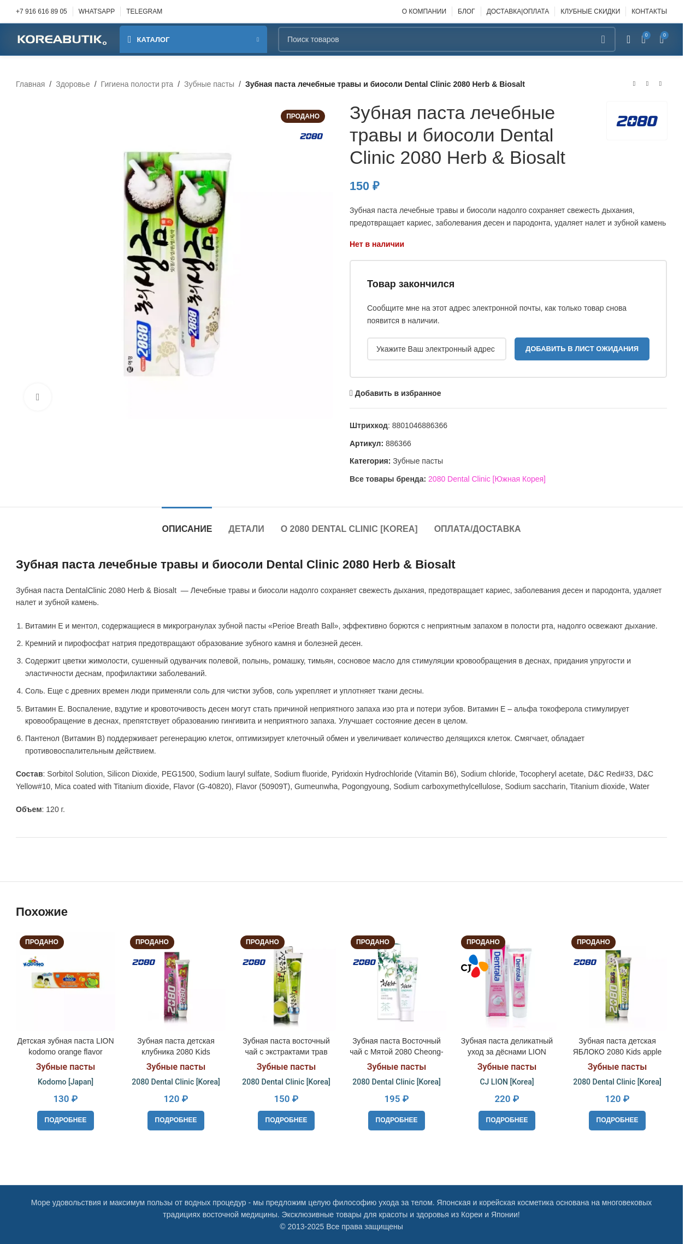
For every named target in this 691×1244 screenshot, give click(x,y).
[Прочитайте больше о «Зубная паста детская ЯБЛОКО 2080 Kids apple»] (617, 1120)
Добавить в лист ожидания (582, 349)
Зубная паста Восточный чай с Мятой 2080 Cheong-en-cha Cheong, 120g (396, 1051)
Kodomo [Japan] (65, 1081)
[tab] (187, 523)
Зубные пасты (209, 84)
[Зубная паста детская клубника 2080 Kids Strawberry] (176, 981)
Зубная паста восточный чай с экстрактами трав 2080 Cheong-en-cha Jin (286, 1051)
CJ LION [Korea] (507, 1081)
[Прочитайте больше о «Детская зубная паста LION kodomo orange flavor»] (66, 1120)
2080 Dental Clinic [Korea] (176, 1081)
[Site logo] (62, 38)
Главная (30, 84)
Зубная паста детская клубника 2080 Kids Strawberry (175, 1051)
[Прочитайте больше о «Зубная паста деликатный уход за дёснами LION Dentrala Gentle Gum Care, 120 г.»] (507, 1120)
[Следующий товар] (660, 84)
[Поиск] (447, 39)
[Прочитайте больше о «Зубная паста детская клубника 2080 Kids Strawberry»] (176, 1120)
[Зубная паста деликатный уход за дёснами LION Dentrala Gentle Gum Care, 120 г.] (507, 981)
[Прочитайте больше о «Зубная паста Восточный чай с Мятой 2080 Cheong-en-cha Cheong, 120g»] (397, 1120)
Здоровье (73, 84)
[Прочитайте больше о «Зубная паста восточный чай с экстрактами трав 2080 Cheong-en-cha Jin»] (286, 1120)
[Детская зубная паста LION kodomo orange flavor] (65, 981)
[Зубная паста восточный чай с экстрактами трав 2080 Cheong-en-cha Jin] (286, 981)
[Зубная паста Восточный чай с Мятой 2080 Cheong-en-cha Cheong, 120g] (396, 981)
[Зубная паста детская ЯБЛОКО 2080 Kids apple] (617, 981)
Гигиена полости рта (137, 84)
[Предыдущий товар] (634, 84)
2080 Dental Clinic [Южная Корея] (487, 479)
